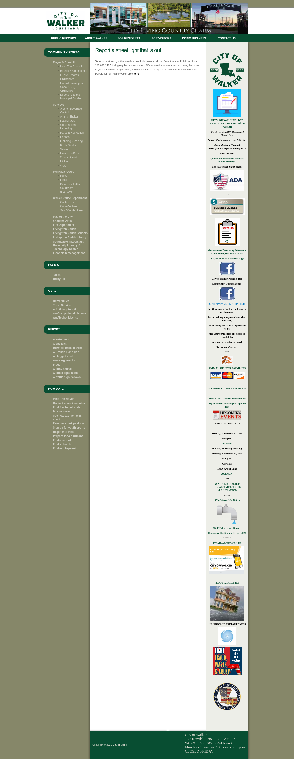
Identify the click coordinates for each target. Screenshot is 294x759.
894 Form (66, 192)
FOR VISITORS (161, 38)
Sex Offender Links (72, 210)
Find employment (64, 448)
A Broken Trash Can (66, 352)
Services (58, 104)
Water (64, 165)
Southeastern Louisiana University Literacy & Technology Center (68, 245)
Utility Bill (59, 279)
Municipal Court (63, 171)
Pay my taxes (62, 411)
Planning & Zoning (71, 141)
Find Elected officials (67, 407)
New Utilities (61, 301)
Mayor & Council (64, 62)
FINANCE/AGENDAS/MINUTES (227, 398)
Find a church (62, 444)
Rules (63, 175)
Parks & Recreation (72, 132)
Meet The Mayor (63, 399)
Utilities (64, 161)
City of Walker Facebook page (227, 258)
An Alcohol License (66, 317)
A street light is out (65, 373)
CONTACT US (227, 38)
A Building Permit (64, 309)
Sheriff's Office (63, 220)
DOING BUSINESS (194, 38)
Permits (65, 137)
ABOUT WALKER (96, 38)
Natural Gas (67, 120)
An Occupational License (69, 313)
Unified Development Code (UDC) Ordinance (73, 87)
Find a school (62, 440)
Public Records (63, 38)
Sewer (64, 149)
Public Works (68, 145)
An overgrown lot (64, 360)
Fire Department (63, 225)
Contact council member (69, 403)
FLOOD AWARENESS (227, 582)
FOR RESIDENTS (129, 38)
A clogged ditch (63, 356)
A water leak (61, 339)
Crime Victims (68, 206)
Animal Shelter (69, 116)
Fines (63, 180)
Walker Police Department (70, 198)
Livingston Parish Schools (70, 233)
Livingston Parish (64, 229)
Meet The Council (71, 66)
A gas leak (60, 343)
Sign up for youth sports (69, 427)
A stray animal (62, 368)
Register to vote (63, 432)
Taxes (57, 275)
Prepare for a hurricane (68, 436)
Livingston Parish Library (69, 237)
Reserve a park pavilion (68, 423)
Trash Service (62, 305)
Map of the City (63, 216)
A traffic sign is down (67, 377)
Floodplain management (69, 253)
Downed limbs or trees (68, 348)
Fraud (57, 364)
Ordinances (67, 79)
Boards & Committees (73, 71)
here (136, 73)
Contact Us (67, 202)
